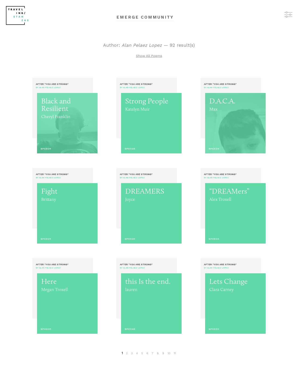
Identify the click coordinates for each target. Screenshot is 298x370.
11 (175, 353)
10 (169, 353)
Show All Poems (149, 56)
